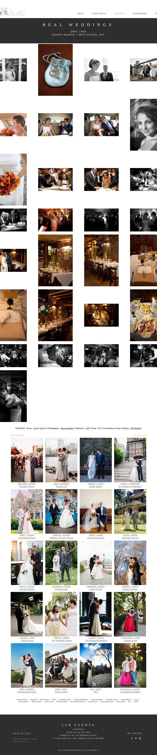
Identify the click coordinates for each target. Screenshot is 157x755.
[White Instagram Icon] (140, 738)
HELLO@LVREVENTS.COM (25, 739)
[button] (99, 14)
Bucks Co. (137, 699)
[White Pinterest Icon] (136, 738)
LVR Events (135, 428)
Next (144, 435)
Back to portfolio (17, 435)
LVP (87, 428)
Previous (137, 435)
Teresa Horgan (66, 428)
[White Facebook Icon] (132, 738)
